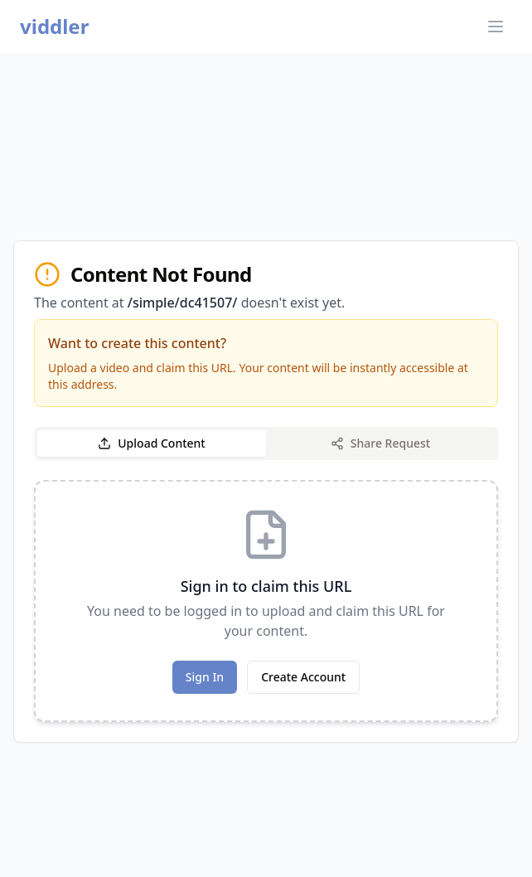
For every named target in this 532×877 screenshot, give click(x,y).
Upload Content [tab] (151, 443)
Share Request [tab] (380, 443)
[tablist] (266, 443)
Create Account (303, 677)
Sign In (205, 677)
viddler (54, 26)
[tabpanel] (266, 601)
